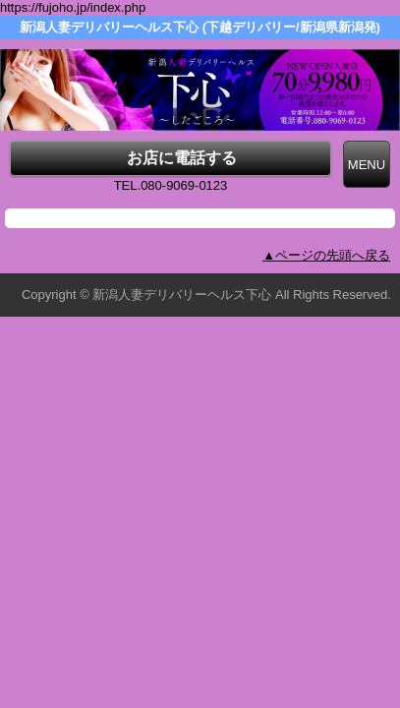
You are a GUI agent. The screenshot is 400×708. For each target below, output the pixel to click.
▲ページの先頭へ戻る (326, 255)
